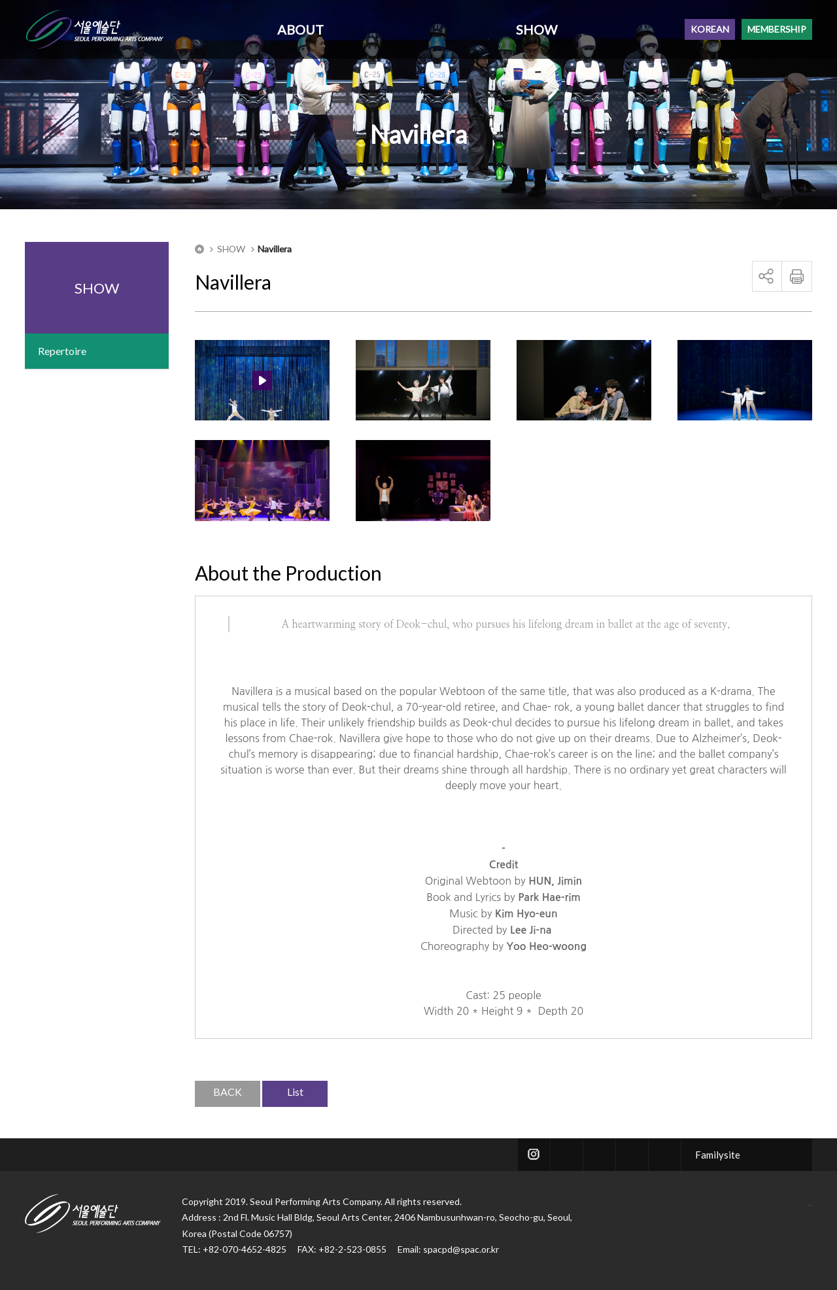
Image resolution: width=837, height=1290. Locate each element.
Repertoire (62, 351)
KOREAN (710, 29)
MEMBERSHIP (776, 29)
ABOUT (300, 29)
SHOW (536, 29)
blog (632, 1154)
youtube (665, 1154)
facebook (599, 1154)
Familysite (717, 1155)
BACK (227, 1091)
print (796, 276)
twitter (567, 1154)
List (295, 1091)
